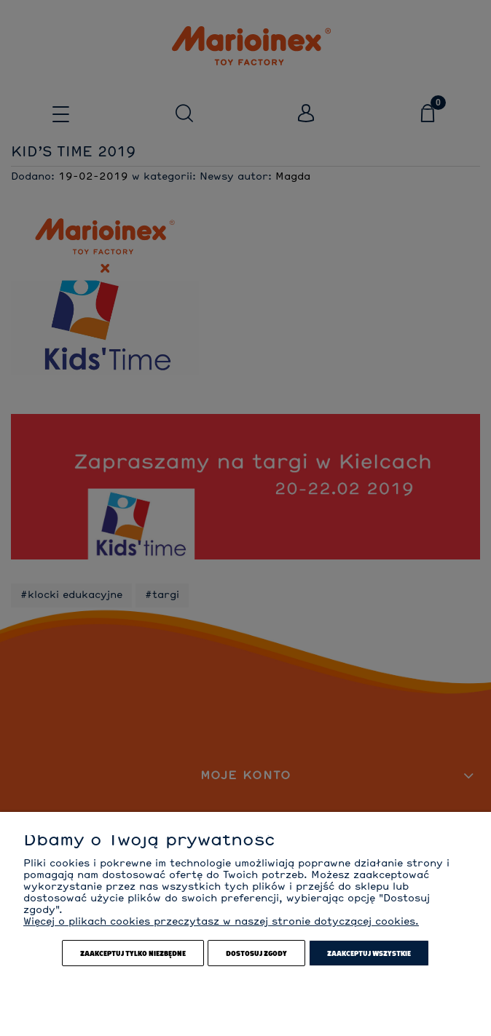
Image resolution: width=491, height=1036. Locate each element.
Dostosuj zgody (256, 953)
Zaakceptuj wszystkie (369, 953)
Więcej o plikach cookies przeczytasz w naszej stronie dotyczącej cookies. (221, 922)
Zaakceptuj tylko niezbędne (133, 953)
